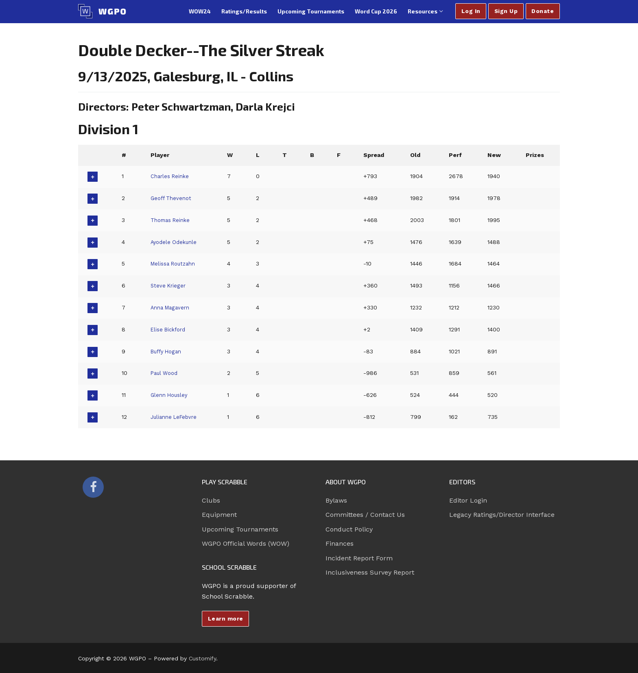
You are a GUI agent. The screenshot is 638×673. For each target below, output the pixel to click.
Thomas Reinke (172, 220)
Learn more (225, 618)
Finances (340, 543)
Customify (202, 658)
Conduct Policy (349, 529)
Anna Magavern (172, 307)
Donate (542, 11)
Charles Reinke (171, 176)
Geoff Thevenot (172, 198)
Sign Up (506, 11)
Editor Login (468, 500)
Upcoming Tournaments (240, 529)
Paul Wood (165, 373)
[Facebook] (93, 487)
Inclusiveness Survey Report (370, 572)
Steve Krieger (168, 285)
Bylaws (336, 500)
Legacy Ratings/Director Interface (502, 514)
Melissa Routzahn (175, 263)
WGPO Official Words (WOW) (245, 543)
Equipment (219, 514)
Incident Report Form (359, 558)
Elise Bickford (169, 329)
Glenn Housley (170, 395)
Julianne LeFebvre (175, 417)
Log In (471, 11)
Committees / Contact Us (365, 514)
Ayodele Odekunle (175, 242)
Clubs (211, 500)
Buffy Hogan (167, 351)
